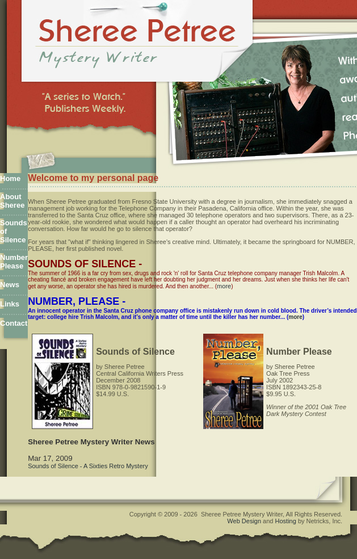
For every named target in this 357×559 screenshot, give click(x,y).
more (224, 286)
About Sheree (12, 200)
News (9, 284)
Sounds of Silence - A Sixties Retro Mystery (88, 466)
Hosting (285, 521)
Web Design (244, 521)
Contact (13, 323)
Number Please (14, 261)
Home (10, 178)
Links (9, 304)
